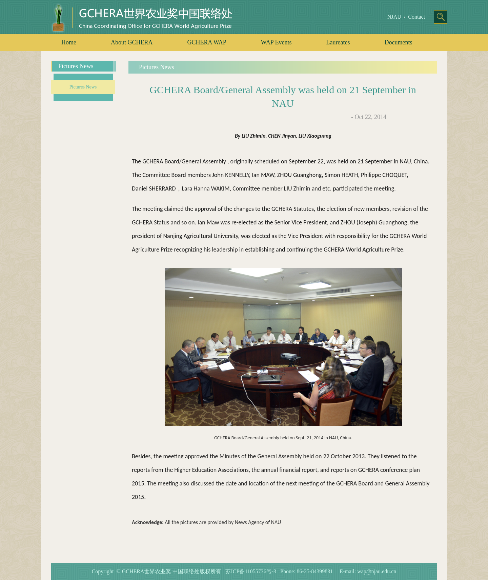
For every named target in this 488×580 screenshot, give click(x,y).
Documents (398, 42)
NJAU (394, 17)
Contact (416, 17)
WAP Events (276, 42)
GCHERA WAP (206, 42)
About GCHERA (132, 42)
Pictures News (83, 86)
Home (68, 42)
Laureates (338, 42)
